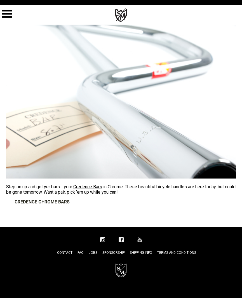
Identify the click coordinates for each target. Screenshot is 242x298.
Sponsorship (113, 253)
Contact (64, 253)
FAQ (80, 253)
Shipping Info (141, 253)
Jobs (93, 253)
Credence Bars (87, 186)
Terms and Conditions (176, 253)
